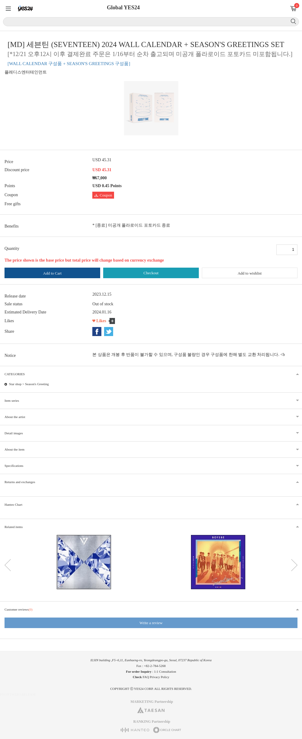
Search (293, 21)
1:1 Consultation (165, 671)
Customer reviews (19, 609)
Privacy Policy (159, 677)
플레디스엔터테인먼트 (26, 72)
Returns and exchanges (20, 482)
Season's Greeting (37, 384)
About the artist (15, 417)
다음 (294, 565)
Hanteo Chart (13, 504)
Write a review (151, 623)
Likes (101, 321)
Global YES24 (123, 8)
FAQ (146, 677)
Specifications (14, 465)
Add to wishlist (250, 273)
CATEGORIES (15, 374)
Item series (12, 400)
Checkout (151, 273)
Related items (14, 527)
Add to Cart (52, 273)
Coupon (103, 195)
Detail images (14, 433)
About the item (14, 449)
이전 (8, 565)
